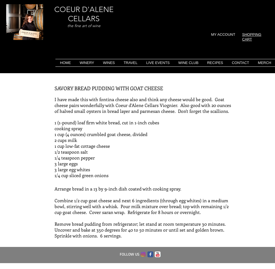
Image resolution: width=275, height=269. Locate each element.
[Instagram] (143, 254)
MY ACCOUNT (223, 34)
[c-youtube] (158, 254)
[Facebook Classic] (150, 254)
